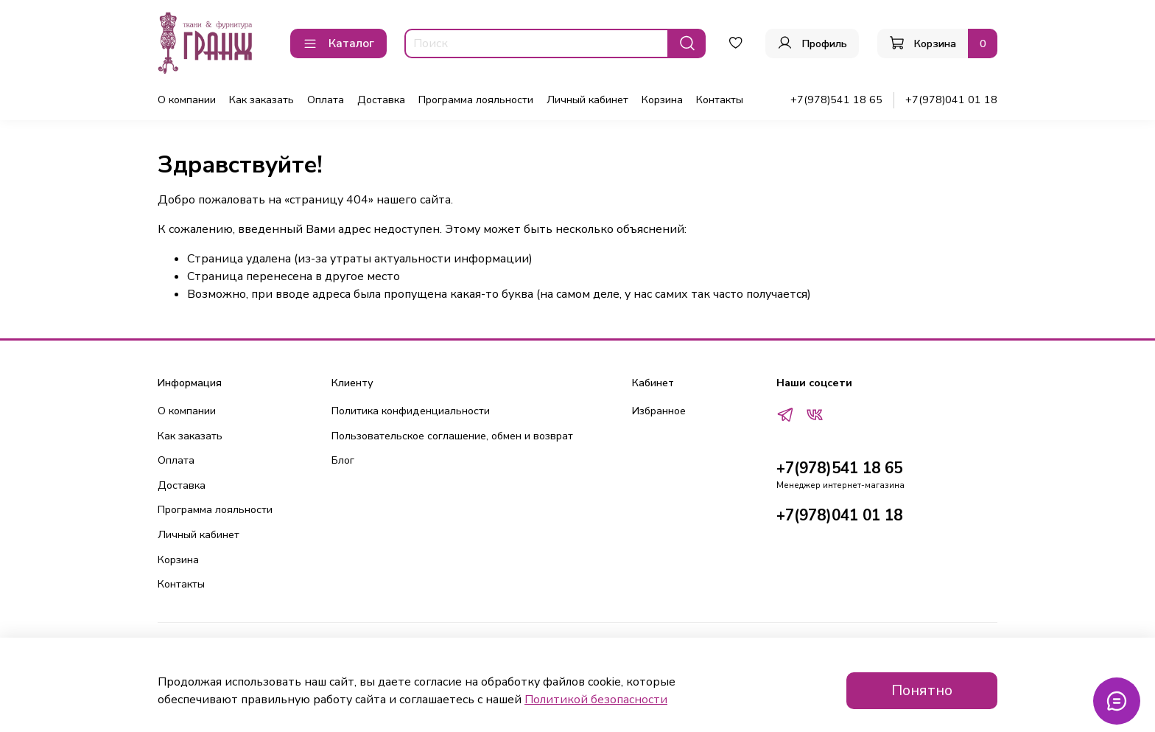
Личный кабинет (587, 99)
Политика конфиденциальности (410, 410)
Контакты (719, 99)
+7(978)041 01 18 (951, 99)
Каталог (338, 43)
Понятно (921, 690)
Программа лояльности (475, 99)
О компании (187, 99)
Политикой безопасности (595, 699)
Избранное (659, 410)
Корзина (662, 99)
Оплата (325, 99)
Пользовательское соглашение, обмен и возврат (452, 435)
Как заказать (261, 99)
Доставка (381, 99)
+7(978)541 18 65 (836, 99)
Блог (342, 460)
